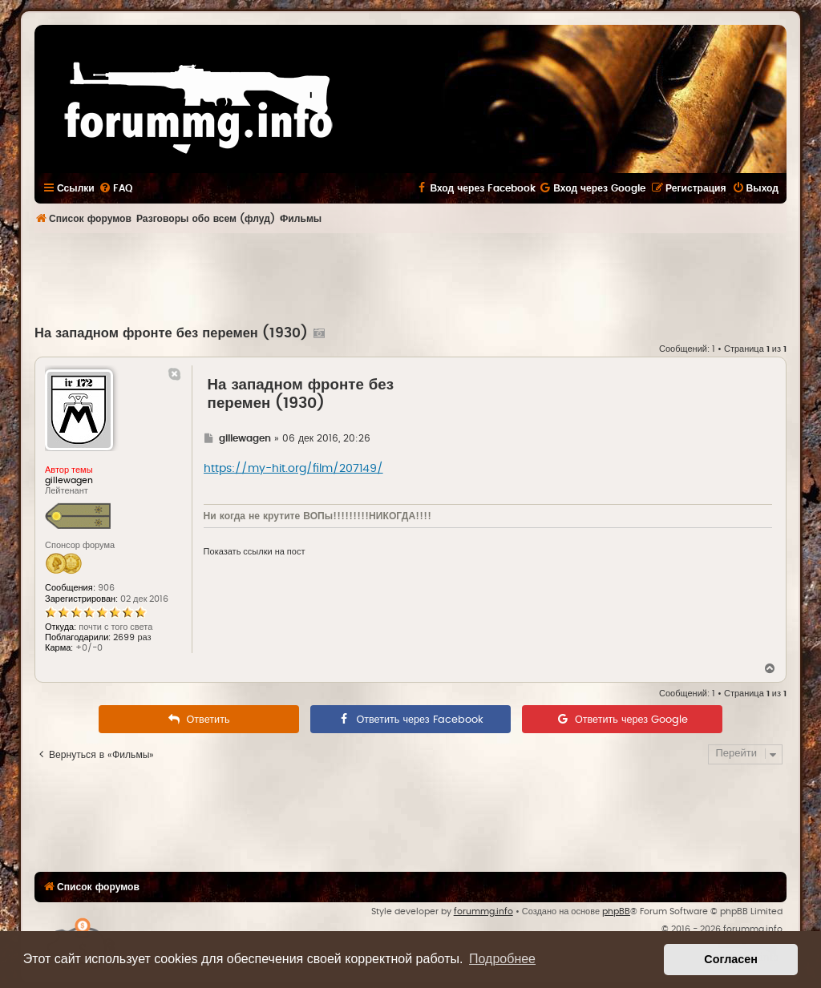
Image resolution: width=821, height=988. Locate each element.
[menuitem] (115, 188)
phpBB (616, 911)
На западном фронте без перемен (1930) (171, 333)
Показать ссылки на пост (254, 551)
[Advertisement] (410, 277)
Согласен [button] (731, 959)
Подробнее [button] (502, 959)
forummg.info (483, 911)
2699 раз (132, 637)
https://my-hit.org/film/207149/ (293, 468)
